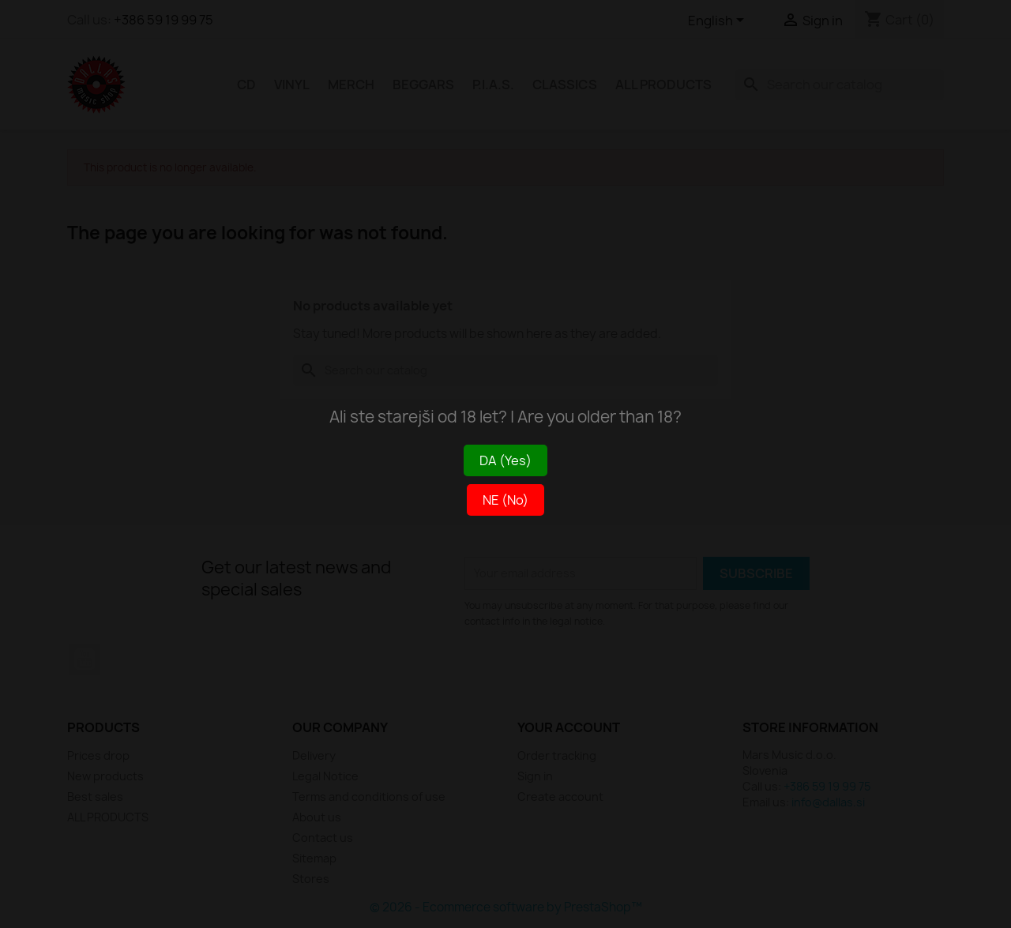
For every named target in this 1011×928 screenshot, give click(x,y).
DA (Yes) (505, 460)
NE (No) (505, 500)
